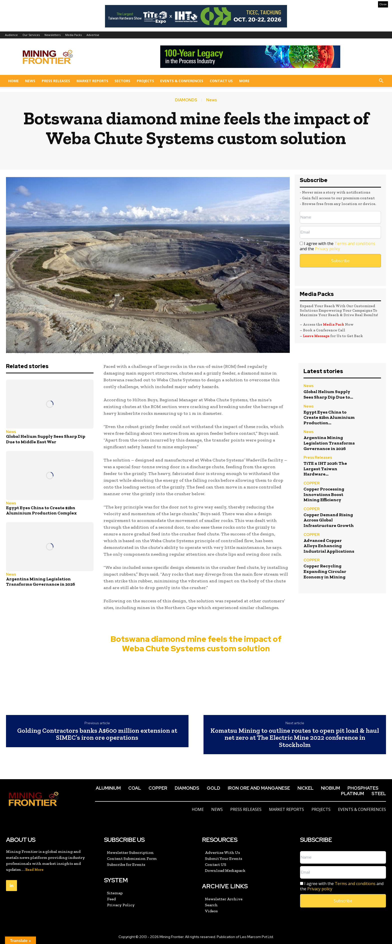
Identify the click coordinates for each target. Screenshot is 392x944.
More (244, 80)
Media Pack (333, 324)
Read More (34, 870)
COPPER (312, 483)
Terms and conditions (354, 243)
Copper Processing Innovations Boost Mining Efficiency (324, 494)
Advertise (92, 35)
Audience (11, 35)
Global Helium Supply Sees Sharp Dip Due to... (328, 394)
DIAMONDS (186, 100)
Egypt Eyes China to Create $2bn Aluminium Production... (329, 417)
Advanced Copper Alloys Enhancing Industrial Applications (329, 546)
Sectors (122, 80)
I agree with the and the (337, 246)
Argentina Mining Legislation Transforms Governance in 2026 (40, 581)
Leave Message (316, 336)
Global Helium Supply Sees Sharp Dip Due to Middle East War (45, 439)
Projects (145, 80)
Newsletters (52, 35)
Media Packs (73, 35)
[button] (381, 81)
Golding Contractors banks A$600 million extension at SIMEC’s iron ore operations (97, 734)
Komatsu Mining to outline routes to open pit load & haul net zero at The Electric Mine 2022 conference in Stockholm (294, 737)
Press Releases (56, 80)
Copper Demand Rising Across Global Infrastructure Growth (329, 520)
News (30, 80)
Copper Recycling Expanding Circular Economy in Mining (325, 571)
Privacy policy (327, 248)
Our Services (31, 35)
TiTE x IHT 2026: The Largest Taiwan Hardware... (325, 469)
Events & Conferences (181, 80)
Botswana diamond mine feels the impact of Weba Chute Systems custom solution (196, 644)
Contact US (221, 80)
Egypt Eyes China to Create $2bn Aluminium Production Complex (41, 510)
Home (13, 80)
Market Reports (92, 80)
